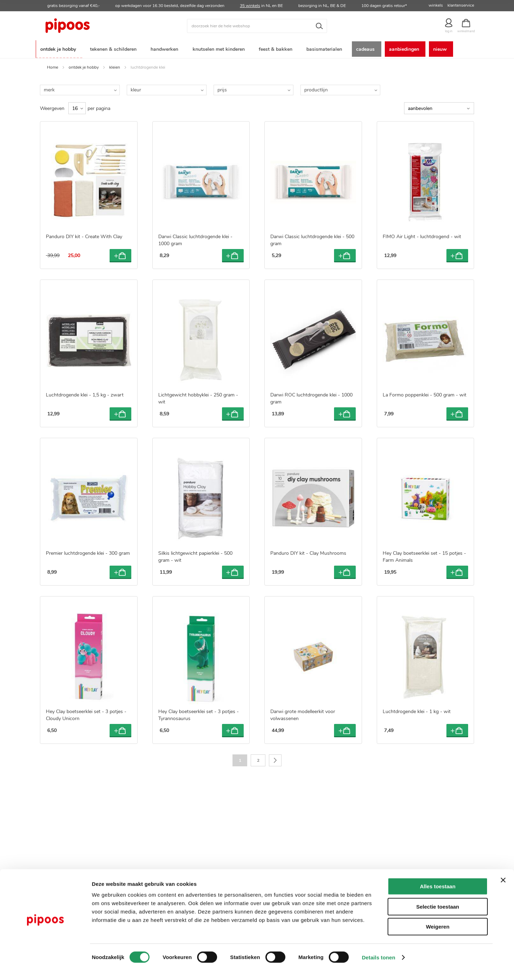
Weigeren (437, 922)
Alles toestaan (438, 882)
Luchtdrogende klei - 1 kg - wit (417, 710)
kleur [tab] (136, 88)
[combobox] (257, 26)
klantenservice (460, 5)
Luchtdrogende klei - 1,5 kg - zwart (85, 393)
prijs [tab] (222, 88)
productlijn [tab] (316, 88)
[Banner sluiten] (503, 875)
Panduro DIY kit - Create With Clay (84, 235)
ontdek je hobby (84, 66)
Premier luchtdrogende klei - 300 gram (88, 551)
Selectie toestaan (437, 902)
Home (52, 66)
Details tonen (378, 953)
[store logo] (94, 26)
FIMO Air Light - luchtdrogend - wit (422, 235)
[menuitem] (59, 48)
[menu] (257, 48)
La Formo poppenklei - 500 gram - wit (424, 393)
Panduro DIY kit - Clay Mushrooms (308, 551)
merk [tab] (49, 88)
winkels (436, 5)
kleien (114, 66)
